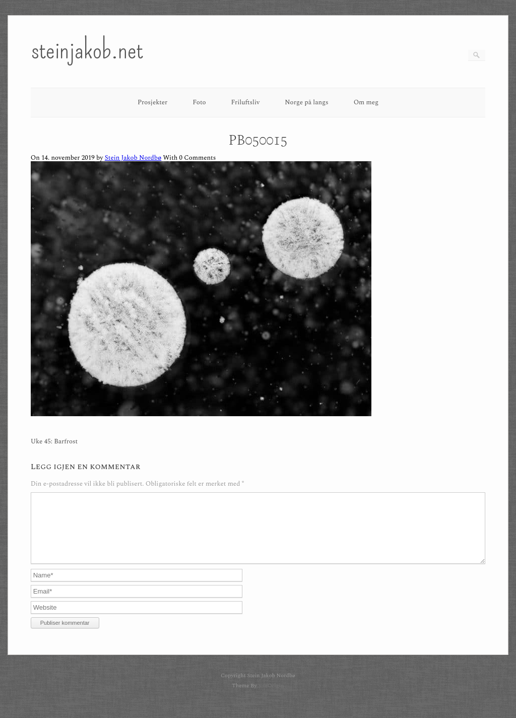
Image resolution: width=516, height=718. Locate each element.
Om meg (366, 102)
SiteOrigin (271, 697)
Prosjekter (152, 102)
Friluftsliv (245, 102)
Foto (199, 102)
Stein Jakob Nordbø (133, 158)
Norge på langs (306, 102)
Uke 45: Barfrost (54, 441)
